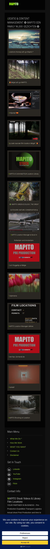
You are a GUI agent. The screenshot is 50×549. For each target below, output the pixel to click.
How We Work (16, 443)
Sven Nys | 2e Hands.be (17, 357)
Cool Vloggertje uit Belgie (17, 265)
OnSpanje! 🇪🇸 (13, 113)
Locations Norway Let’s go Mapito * (21, 52)
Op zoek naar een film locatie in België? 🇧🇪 (23, 143)
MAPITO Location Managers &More (21, 326)
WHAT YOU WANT (18, 447)
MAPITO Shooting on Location (19, 418)
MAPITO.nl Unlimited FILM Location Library (24, 174)
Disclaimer (14, 455)
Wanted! (11, 387)
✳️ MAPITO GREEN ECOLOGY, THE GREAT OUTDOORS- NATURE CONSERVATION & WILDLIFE (24, 209)
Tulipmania (13, 296)
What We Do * (16, 439)
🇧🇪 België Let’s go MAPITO (18, 82)
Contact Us (14, 451)
